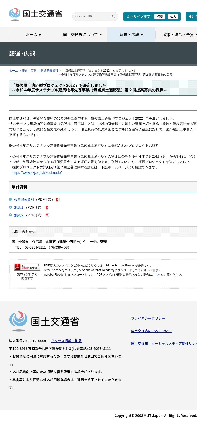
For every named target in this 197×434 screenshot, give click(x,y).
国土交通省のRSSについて (151, 332)
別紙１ (19, 207)
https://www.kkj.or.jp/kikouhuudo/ (37, 173)
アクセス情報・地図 (66, 341)
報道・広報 (29, 70)
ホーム (13, 70)
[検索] (95, 16)
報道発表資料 (49, 70)
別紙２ (19, 215)
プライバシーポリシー (148, 319)
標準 (159, 16)
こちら (156, 274)
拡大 (173, 16)
